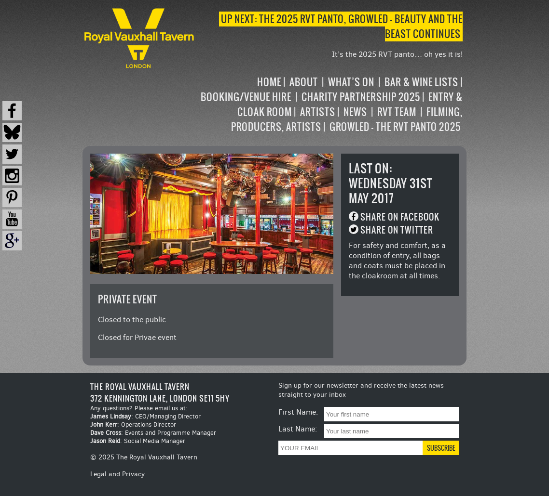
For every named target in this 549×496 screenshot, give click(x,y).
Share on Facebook (399, 216)
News (355, 111)
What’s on (351, 82)
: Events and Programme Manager (153, 433)
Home (269, 82)
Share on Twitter (396, 229)
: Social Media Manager (137, 441)
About (303, 82)
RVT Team (396, 111)
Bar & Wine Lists (421, 82)
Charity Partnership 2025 (361, 97)
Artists (317, 111)
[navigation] (329, 104)
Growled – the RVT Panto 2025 (395, 126)
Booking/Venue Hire (246, 97)
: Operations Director (133, 424)
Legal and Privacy (117, 474)
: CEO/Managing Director (145, 416)
